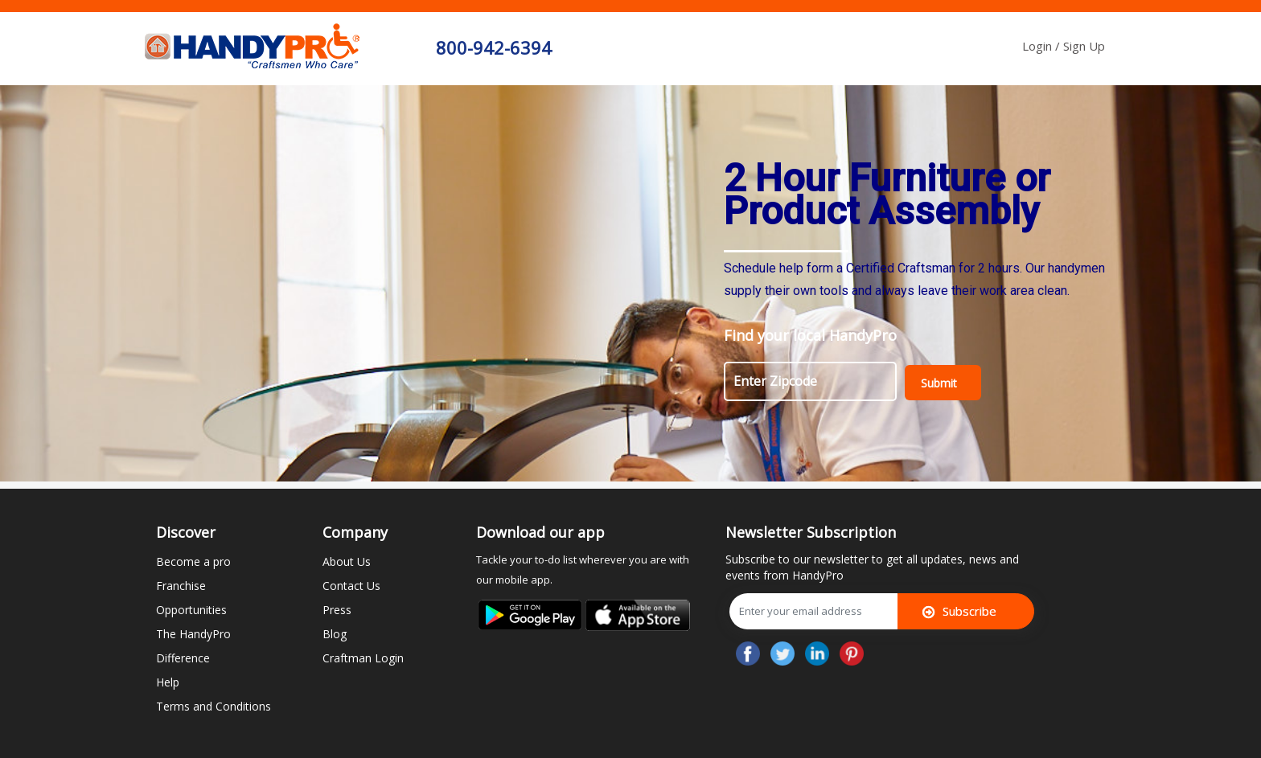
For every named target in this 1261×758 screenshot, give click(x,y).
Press (336, 609)
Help (167, 682)
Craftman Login (363, 658)
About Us (346, 561)
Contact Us (351, 585)
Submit (939, 383)
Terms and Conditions (213, 706)
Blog (334, 633)
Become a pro (193, 561)
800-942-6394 (494, 47)
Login (1038, 46)
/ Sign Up (1080, 46)
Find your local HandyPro (810, 335)
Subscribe (959, 611)
